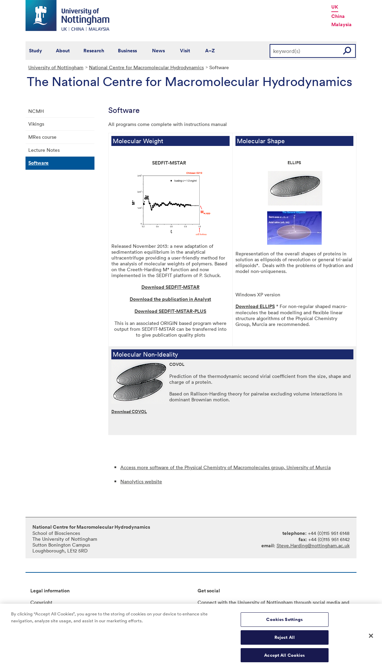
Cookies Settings (284, 622)
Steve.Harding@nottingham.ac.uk (313, 545)
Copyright (41, 602)
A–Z (210, 50)
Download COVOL (129, 411)
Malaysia (341, 24)
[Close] (371, 638)
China (338, 16)
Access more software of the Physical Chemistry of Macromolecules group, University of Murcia (225, 467)
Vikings (36, 123)
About (63, 50)
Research (93, 50)
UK (334, 6)
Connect (207, 602)
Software (38, 162)
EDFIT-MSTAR (184, 287)
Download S (154, 287)
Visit (185, 50)
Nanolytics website (141, 481)
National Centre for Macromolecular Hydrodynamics (146, 67)
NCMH (36, 111)
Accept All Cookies (284, 657)
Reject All (284, 640)
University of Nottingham (55, 67)
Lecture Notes (44, 150)
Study (35, 50)
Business (127, 50)
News (158, 50)
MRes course (42, 137)
